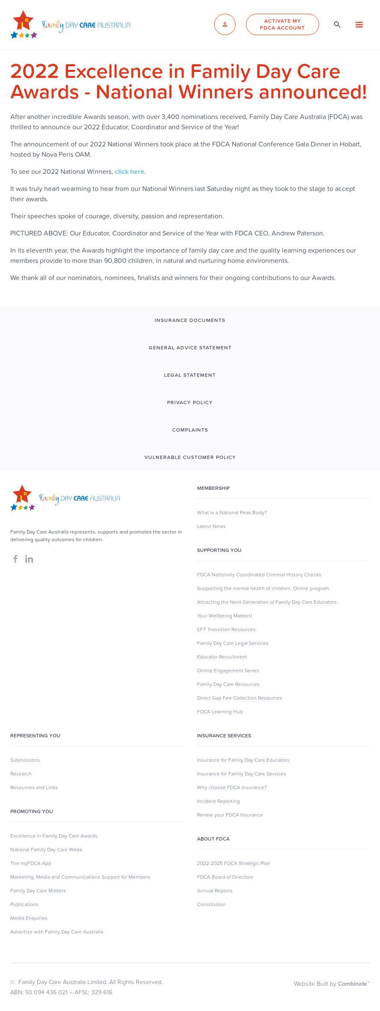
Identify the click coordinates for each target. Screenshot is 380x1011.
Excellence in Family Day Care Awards (54, 835)
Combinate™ (354, 983)
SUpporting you (219, 550)
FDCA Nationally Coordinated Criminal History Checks (259, 574)
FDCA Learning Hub (220, 711)
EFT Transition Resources (226, 629)
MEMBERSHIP (213, 488)
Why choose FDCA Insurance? (232, 787)
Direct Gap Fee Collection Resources (239, 698)
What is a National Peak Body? (232, 512)
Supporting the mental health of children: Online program (263, 588)
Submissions (25, 760)
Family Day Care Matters (38, 890)
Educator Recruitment (222, 656)
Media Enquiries (29, 918)
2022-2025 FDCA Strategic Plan (233, 863)
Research (21, 773)
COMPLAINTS (190, 429)
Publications (24, 904)
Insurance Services (224, 735)
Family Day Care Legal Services (233, 643)
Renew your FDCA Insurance (230, 814)
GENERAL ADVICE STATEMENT (190, 347)
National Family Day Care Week (46, 849)
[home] (70, 24)
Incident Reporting (218, 801)
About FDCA (213, 838)
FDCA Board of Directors (225, 877)
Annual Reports (215, 890)
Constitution (211, 904)
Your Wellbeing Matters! (224, 615)
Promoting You (31, 811)
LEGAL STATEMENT (190, 375)
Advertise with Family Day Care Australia (56, 931)
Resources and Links (34, 787)
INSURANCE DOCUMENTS (190, 320)
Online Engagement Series (228, 670)
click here (129, 171)
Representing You (35, 735)
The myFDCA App (30, 863)
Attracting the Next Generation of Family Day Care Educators (267, 602)
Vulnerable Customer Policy (190, 457)
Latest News (211, 526)
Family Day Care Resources (228, 684)
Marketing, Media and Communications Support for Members (80, 877)
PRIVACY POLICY (190, 402)
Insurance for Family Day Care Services (241, 773)
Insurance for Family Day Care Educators (243, 760)
